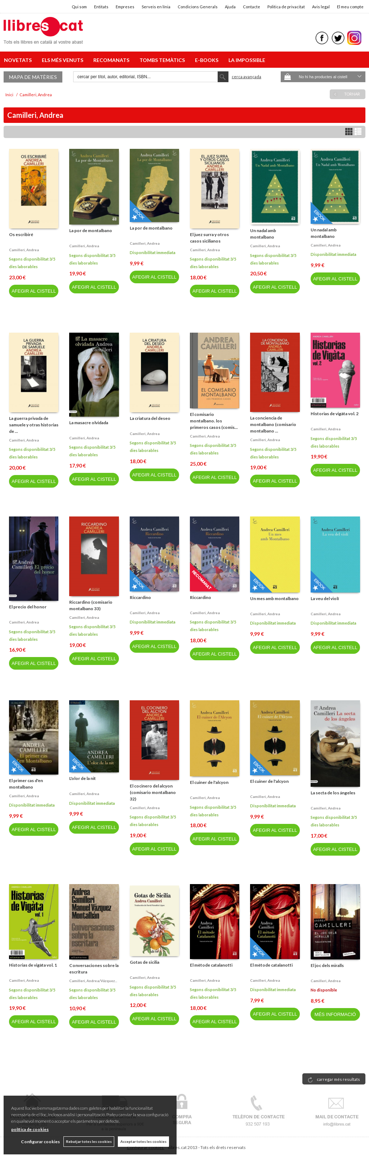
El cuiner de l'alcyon (209, 782)
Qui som (79, 6)
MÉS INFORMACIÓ (335, 1014)
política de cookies (30, 1129)
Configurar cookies (40, 1141)
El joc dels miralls (327, 965)
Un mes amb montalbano (274, 598)
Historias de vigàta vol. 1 (33, 965)
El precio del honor (27, 606)
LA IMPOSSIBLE (246, 60)
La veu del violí (325, 598)
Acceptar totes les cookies (143, 1141)
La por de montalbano (90, 230)
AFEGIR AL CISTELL (34, 291)
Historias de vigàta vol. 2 (335, 413)
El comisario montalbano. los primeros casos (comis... (214, 421)
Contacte (251, 6)
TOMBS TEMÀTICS (163, 60)
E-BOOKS (208, 60)
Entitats (101, 6)
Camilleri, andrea (24, 250)
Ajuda (230, 6)
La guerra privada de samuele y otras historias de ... (33, 425)
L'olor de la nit (82, 778)
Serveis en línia (156, 6)
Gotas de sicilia (144, 962)
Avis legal (321, 6)
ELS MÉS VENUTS (63, 60)
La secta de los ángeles (333, 792)
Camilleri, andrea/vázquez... (93, 981)
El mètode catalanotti (211, 965)
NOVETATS (19, 60)
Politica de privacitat (286, 6)
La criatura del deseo (150, 418)
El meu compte (350, 6)
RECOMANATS (112, 60)
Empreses (125, 6)
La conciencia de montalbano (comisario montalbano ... (273, 424)
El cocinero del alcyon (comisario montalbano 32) (153, 792)
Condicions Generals (198, 6)
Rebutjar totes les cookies (89, 1141)
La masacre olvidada (88, 422)
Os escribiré (21, 234)
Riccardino (140, 597)
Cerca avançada (246, 76)
